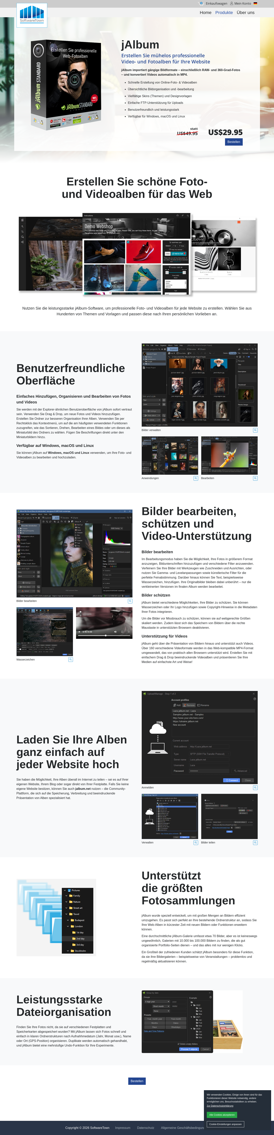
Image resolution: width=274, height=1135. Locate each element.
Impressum (122, 1127)
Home (206, 12)
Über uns (246, 12)
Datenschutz (145, 1127)
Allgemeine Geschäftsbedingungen (185, 1127)
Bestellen (234, 141)
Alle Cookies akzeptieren (222, 1115)
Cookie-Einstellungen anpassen (225, 1124)
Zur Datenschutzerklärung (220, 1106)
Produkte (224, 12)
